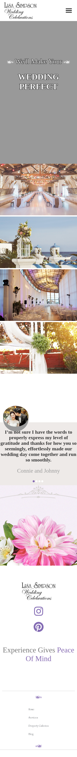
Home (31, 710)
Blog (31, 734)
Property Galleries (39, 726)
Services (33, 718)
